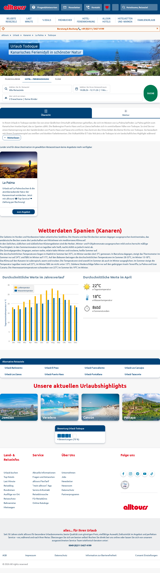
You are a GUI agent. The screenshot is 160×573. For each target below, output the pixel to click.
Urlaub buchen (11, 473)
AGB (4, 550)
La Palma (8, 183)
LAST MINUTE (29, 20)
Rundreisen (9, 490)
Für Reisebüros (40, 499)
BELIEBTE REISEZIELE (11, 20)
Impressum (30, 550)
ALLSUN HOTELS (106, 20)
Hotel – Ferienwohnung (41, 79)
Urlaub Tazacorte (133, 374)
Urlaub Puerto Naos (54, 374)
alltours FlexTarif (41, 481)
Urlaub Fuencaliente (95, 368)
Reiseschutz (10, 499)
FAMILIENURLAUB (146, 20)
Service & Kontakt (41, 490)
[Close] (157, 28)
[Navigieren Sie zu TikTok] (152, 474)
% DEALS (46, 20)
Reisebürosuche (40, 494)
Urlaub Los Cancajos (134, 368)
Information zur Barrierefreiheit (101, 550)
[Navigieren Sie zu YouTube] (144, 474)
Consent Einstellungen (146, 550)
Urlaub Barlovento (13, 368)
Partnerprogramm (70, 494)
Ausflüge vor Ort (12, 494)
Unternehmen (68, 473)
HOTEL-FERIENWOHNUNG (86, 20)
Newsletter (67, 481)
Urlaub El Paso (52, 368)
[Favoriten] (107, 7)
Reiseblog (8, 486)
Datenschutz (68, 490)
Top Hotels (9, 477)
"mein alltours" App (42, 486)
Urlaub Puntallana (93, 374)
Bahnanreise (10, 503)
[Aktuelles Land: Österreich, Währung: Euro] (115, 7)
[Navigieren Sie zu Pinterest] (137, 474)
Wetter (125, 113)
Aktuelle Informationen (44, 473)
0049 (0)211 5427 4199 (80, 541)
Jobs (64, 477)
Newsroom (67, 486)
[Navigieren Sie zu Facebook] (123, 474)
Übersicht (46, 113)
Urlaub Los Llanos (13, 374)
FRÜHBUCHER (65, 20)
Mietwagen (9, 507)
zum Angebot (23, 212)
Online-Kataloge (41, 503)
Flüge (64, 79)
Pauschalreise (13, 79)
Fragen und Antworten (44, 477)
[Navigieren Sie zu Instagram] (130, 474)
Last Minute (9, 481)
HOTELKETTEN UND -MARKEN (125, 20)
